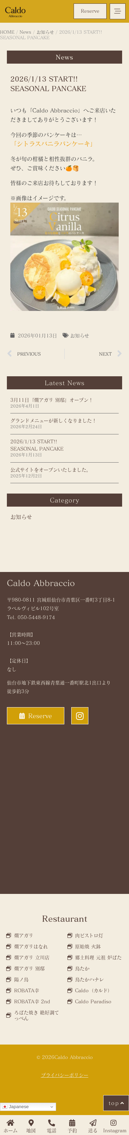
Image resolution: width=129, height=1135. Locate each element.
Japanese (15, 1107)
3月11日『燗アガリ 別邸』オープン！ (51, 400)
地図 (31, 1130)
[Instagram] (113, 1123)
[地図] (31, 1123)
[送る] (92, 1123)
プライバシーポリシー (64, 1075)
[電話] (51, 1123)
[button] (118, 11)
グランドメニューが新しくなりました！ (53, 420)
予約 (72, 1130)
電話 (51, 1130)
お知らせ (79, 335)
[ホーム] (10, 1123)
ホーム (10, 1130)
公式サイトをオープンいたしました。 (50, 470)
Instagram (115, 1130)
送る (93, 1130)
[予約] (72, 1123)
